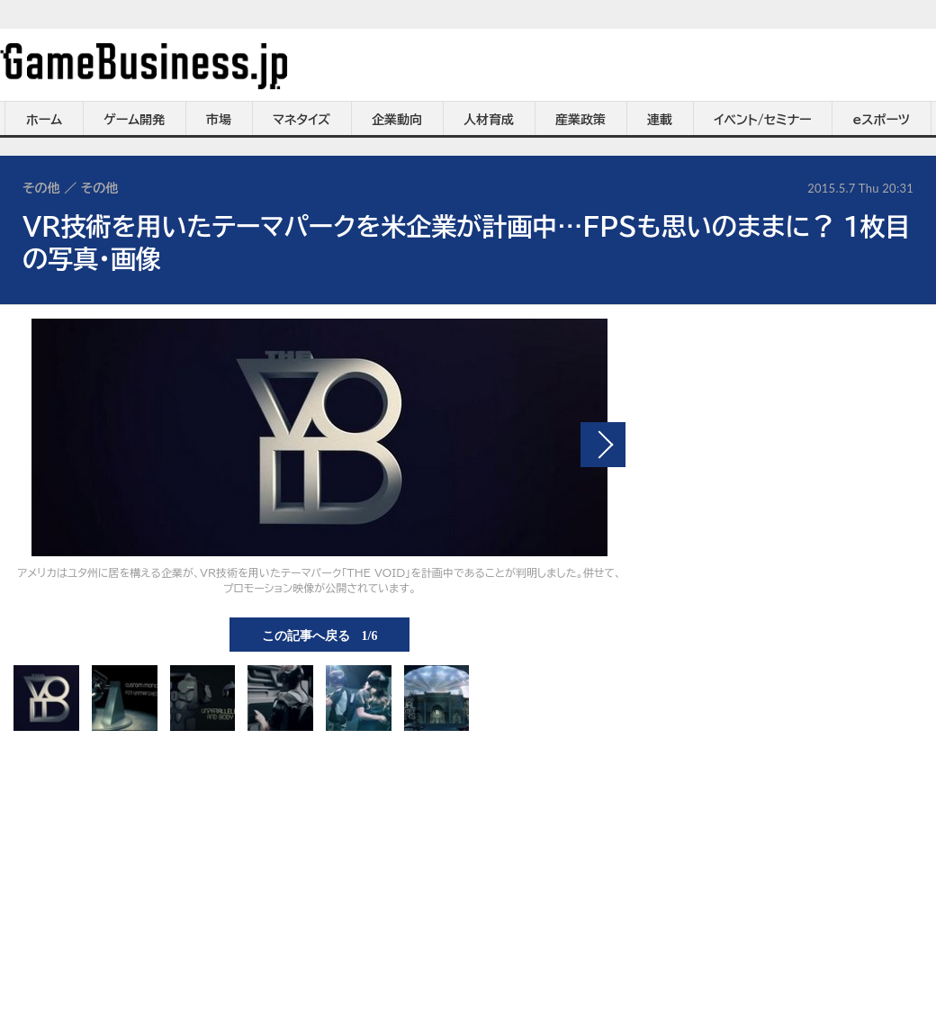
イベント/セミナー (763, 119)
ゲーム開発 (134, 119)
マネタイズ (301, 119)
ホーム (44, 119)
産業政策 (580, 119)
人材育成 (489, 119)
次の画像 (603, 444)
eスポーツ (881, 119)
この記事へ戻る (320, 634)
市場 (218, 119)
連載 (659, 119)
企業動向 (397, 119)
